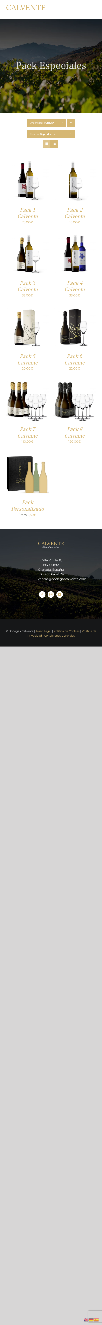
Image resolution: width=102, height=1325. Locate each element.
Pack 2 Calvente (74, 213)
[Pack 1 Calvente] (27, 162)
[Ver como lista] (54, 144)
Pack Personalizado (27, 505)
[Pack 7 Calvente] (27, 381)
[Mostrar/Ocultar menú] (93, 9)
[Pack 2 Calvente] (74, 162)
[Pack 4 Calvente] (74, 235)
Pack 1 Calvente (27, 213)
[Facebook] (42, 594)
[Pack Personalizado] (27, 454)
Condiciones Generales (59, 635)
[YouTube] (59, 594)
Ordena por (42, 122)
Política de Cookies (66, 631)
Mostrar (42, 134)
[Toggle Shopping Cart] (83, 9)
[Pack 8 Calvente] (74, 381)
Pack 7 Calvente (27, 432)
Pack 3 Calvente (27, 286)
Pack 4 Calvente (74, 286)
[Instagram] (51, 594)
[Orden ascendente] (71, 123)
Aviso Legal (43, 631)
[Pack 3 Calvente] (27, 235)
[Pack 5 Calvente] (27, 308)
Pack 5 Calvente (27, 359)
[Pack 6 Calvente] (74, 308)
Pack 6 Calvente (74, 359)
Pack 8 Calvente (74, 432)
